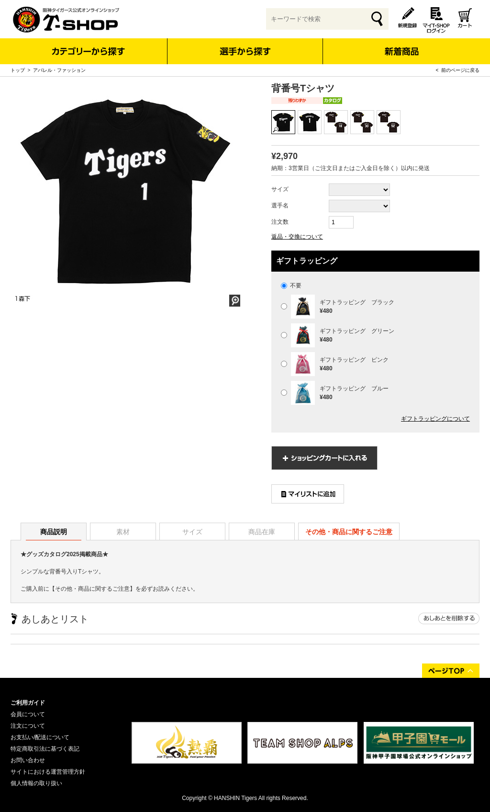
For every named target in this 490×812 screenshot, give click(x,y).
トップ (18, 70)
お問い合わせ (28, 760)
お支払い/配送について (40, 737)
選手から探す (245, 51)
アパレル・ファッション (59, 70)
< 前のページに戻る (457, 70)
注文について (28, 725)
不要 (291, 285)
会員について (28, 714)
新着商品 (401, 44)
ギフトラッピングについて (435, 418)
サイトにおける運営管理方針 (48, 771)
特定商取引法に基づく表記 (45, 748)
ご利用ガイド (28, 702)
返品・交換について (297, 236)
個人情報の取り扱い (36, 783)
